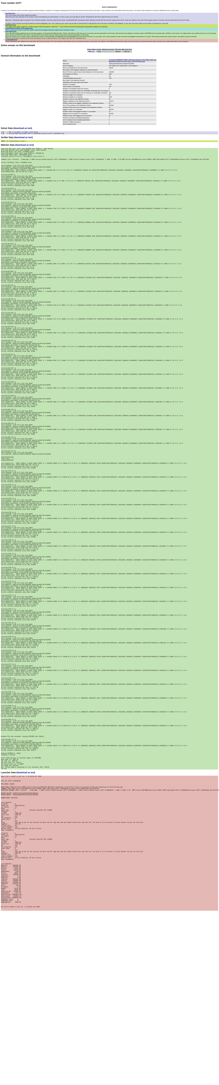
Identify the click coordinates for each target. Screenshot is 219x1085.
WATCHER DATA (11, 31)
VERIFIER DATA (10, 25)
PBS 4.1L (91, 51)
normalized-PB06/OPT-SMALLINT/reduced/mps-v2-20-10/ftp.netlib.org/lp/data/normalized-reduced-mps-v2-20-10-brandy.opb (132, 60)
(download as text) (22, 128)
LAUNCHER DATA (11, 40)
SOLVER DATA (10, 13)
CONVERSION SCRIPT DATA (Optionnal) (19, 28)
